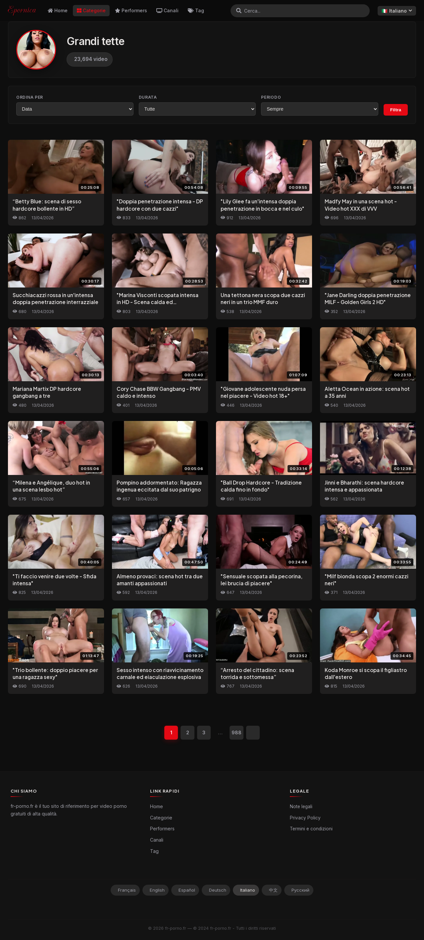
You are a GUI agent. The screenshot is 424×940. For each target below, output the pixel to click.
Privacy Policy (305, 818)
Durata (148, 97)
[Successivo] (253, 733)
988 (237, 733)
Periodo (271, 97)
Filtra (395, 109)
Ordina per (29, 97)
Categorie (91, 10)
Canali (167, 10)
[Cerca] (238, 10)
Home (58, 10)
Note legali (301, 806)
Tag (196, 10)
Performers (131, 10)
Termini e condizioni (311, 829)
